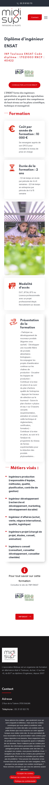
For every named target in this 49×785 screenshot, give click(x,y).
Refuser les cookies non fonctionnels (25, 777)
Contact (34, 17)
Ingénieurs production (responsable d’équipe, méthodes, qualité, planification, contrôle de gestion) (23, 485)
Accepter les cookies (25, 773)
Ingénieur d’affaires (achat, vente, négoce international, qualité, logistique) (25, 522)
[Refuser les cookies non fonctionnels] (45, 751)
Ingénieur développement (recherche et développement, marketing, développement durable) (25, 505)
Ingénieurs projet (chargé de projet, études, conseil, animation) (25, 537)
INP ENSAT (25, 616)
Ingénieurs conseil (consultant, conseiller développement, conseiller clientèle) (24, 553)
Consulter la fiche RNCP (24, 85)
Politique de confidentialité (25, 781)
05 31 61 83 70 (24, 3)
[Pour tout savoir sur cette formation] (24, 570)
